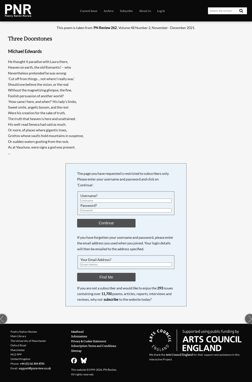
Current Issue (88, 11)
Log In (161, 11)
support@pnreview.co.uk (35, 368)
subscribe (111, 299)
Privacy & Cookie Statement (88, 341)
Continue (106, 223)
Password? (88, 205)
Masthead (77, 332)
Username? (88, 196)
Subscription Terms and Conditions (93, 346)
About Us (145, 11)
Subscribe (126, 11)
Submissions (79, 336)
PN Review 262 (105, 28)
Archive (109, 11)
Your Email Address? (95, 260)
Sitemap (76, 351)
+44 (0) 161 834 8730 (32, 364)
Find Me (106, 277)
